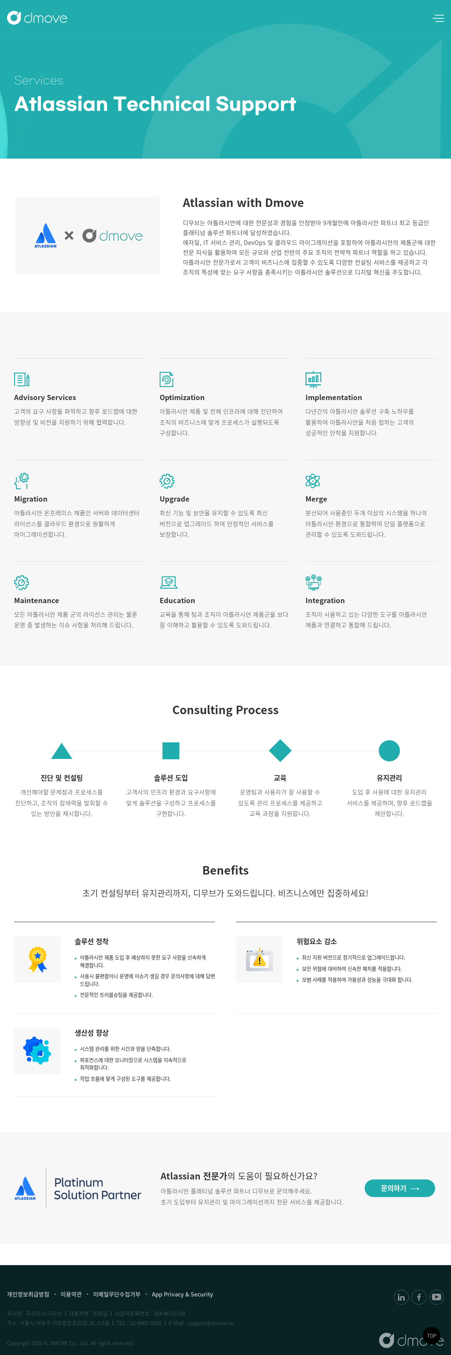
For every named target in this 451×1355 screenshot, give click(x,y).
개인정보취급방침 (28, 1294)
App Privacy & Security (182, 1294)
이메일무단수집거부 (117, 1294)
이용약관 (71, 1294)
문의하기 (393, 1189)
